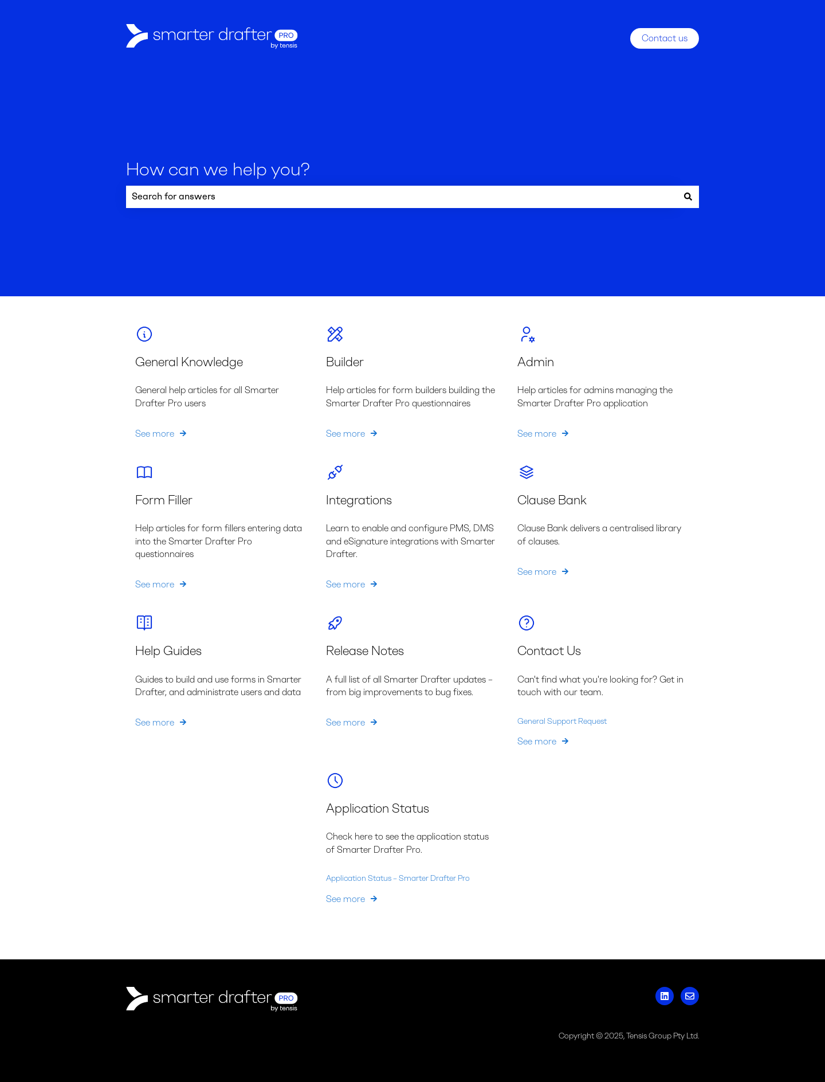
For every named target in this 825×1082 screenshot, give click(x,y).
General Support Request (562, 721)
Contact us (665, 38)
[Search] (688, 196)
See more (154, 433)
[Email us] (690, 996)
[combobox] (401, 196)
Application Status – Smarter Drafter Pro (398, 878)
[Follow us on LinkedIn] (664, 996)
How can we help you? (218, 169)
